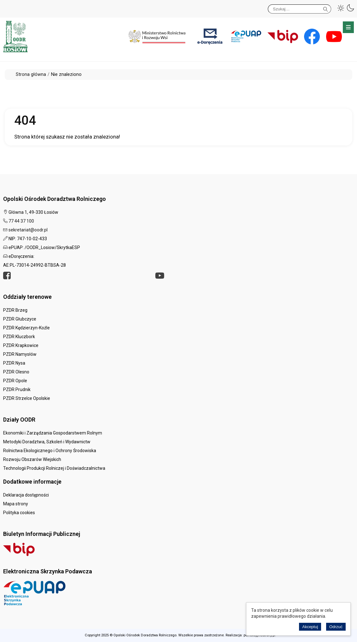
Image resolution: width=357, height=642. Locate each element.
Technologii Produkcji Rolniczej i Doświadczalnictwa (54, 468)
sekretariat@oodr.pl (28, 229)
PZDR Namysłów (20, 354)
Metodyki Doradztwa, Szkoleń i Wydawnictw (46, 441)
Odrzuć (336, 626)
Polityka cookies (19, 512)
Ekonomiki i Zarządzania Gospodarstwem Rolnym (52, 432)
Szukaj (325, 8)
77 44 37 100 (21, 221)
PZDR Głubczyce (19, 318)
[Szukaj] (299, 9)
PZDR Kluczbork (19, 336)
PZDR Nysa (14, 363)
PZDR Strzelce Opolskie (26, 398)
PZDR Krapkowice (20, 345)
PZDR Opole (15, 380)
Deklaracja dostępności (26, 494)
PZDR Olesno (16, 371)
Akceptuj (310, 626)
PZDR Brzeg (15, 310)
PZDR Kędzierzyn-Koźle (26, 327)
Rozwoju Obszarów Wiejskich (32, 459)
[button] (340, 7)
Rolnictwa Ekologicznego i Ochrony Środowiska (49, 450)
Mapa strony (15, 503)
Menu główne (348, 27)
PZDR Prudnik (17, 389)
